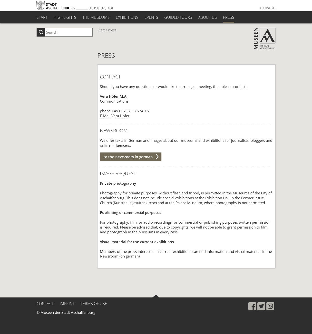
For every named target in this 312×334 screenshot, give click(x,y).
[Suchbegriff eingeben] (69, 32)
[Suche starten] (41, 32)
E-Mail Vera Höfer (114, 115)
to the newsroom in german (128, 156)
